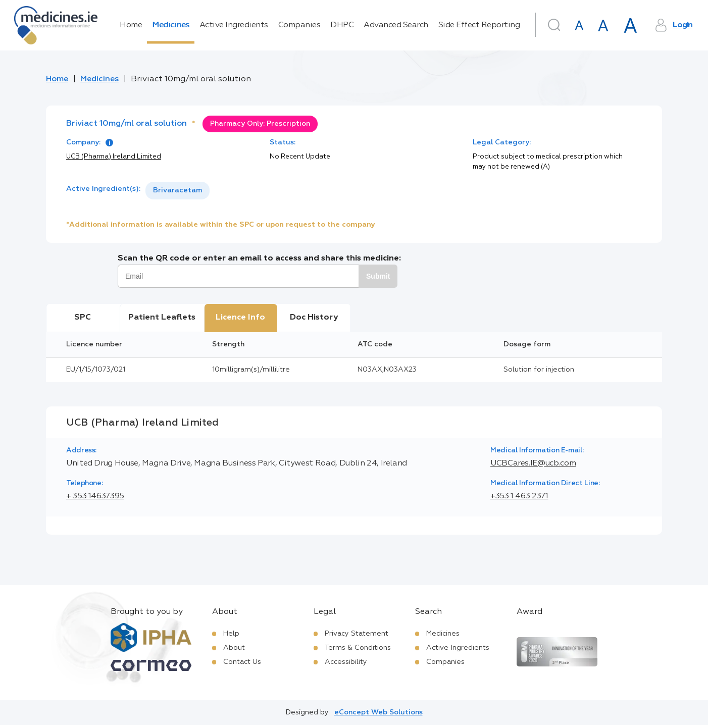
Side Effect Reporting (479, 25)
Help (231, 633)
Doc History (314, 318)
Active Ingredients (233, 25)
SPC (82, 318)
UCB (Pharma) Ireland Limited (113, 156)
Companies (299, 25)
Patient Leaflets (161, 318)
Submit (378, 276)
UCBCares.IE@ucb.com (533, 463)
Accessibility (346, 661)
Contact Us (242, 661)
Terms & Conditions (358, 647)
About (234, 647)
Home (131, 25)
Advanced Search (396, 25)
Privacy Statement (356, 633)
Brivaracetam (177, 190)
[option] (177, 190)
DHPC (341, 25)
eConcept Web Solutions (378, 712)
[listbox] (177, 190)
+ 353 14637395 (95, 496)
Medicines (170, 25)
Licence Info (240, 318)
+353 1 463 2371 (519, 496)
